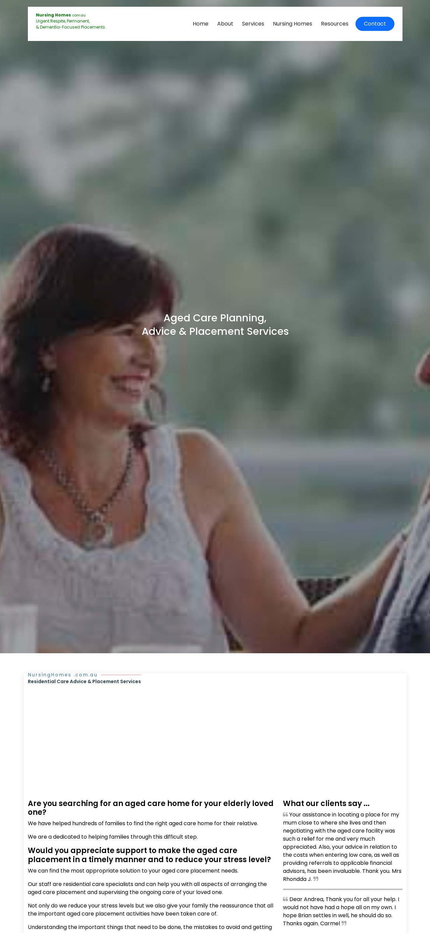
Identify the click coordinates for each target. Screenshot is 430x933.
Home (200, 24)
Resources (334, 24)
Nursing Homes (292, 24)
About (225, 24)
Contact (375, 24)
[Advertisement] (215, 735)
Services (253, 24)
